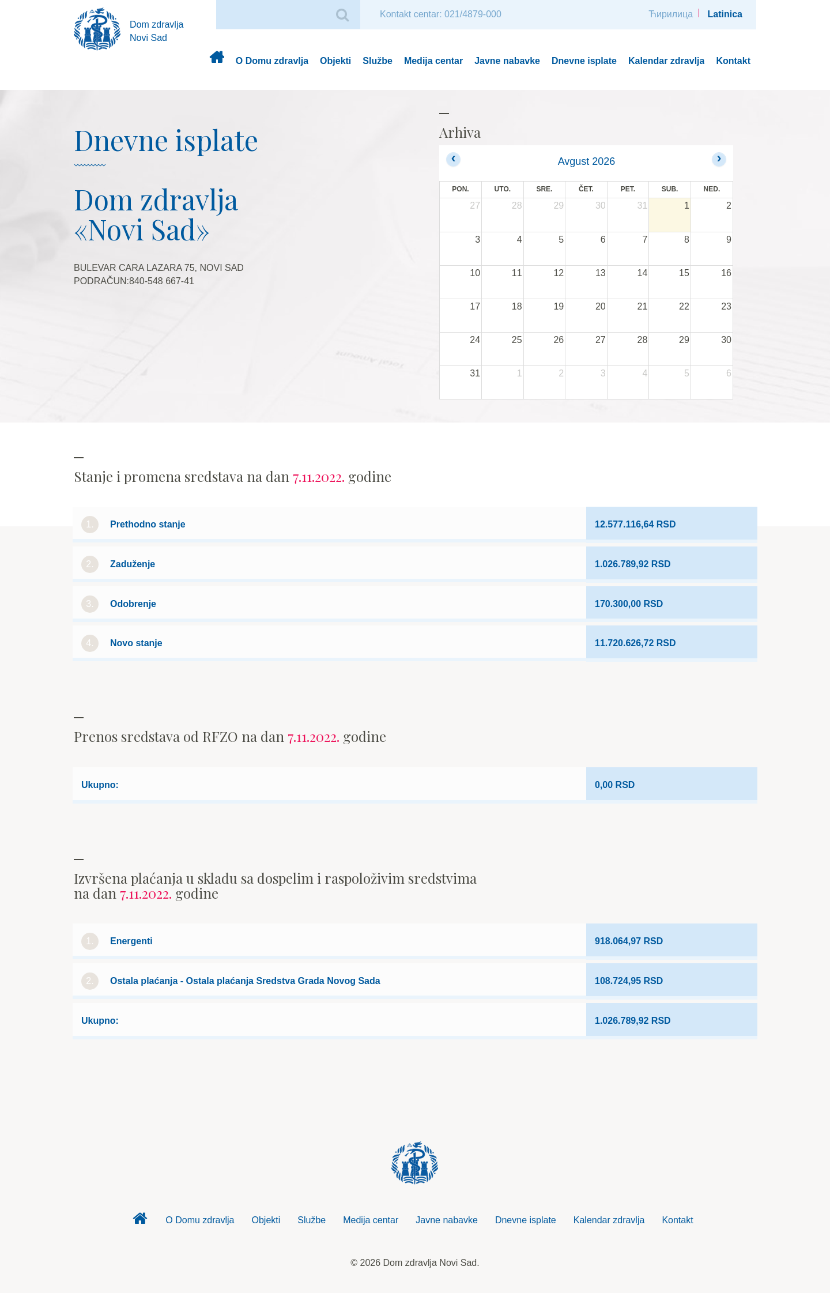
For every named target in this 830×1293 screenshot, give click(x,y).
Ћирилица (670, 14)
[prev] (453, 159)
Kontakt (733, 61)
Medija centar (433, 61)
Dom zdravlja (216, 61)
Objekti (335, 61)
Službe (378, 61)
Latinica (725, 14)
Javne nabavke (507, 61)
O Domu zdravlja (272, 61)
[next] (719, 159)
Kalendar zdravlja (666, 61)
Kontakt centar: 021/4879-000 (440, 14)
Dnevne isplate (584, 61)
